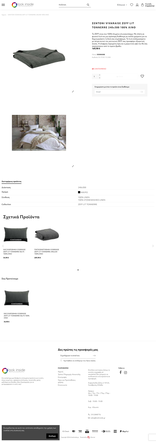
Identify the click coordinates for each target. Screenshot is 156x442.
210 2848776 (96, 415)
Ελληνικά (122, 5)
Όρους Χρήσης (91, 361)
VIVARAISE (101, 54)
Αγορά (119, 76)
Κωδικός (95, 57)
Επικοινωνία (62, 385)
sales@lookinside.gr (98, 418)
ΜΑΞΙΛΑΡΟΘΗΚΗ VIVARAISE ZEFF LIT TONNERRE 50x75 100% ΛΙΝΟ (14, 252)
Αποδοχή (52, 436)
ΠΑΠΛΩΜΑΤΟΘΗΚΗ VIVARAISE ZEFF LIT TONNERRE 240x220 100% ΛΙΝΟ (46, 252)
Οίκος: (94, 54)
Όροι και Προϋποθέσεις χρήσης (67, 381)
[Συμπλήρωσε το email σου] (76, 355)
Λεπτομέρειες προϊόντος (11, 181)
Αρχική (60, 372)
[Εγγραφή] (94, 355)
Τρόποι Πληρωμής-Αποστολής (69, 374)
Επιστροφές (62, 377)
